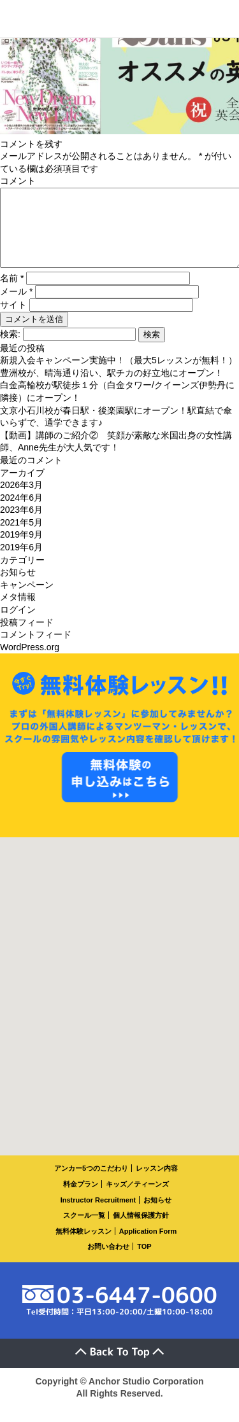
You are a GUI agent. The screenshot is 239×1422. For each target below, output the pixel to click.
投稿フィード (27, 637)
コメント (18, 181)
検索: (10, 349)
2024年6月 (21, 513)
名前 (12, 293)
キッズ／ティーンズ (137, 1199)
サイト (13, 320)
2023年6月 (21, 525)
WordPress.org (29, 662)
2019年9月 (21, 550)
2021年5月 (21, 538)
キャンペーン (27, 600)
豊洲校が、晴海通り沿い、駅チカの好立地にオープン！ (111, 388)
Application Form (148, 1246)
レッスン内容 (157, 1183)
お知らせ (18, 587)
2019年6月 (21, 562)
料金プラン (80, 1199)
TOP (144, 1261)
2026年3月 (21, 500)
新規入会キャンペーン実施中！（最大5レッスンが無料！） (118, 375)
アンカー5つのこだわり (91, 1183)
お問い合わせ (108, 1261)
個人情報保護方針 (141, 1230)
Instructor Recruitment (98, 1215)
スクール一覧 (84, 1230)
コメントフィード (35, 650)
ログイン (18, 625)
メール (16, 307)
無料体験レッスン (83, 1246)
